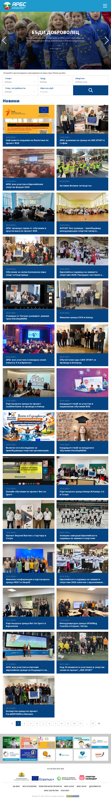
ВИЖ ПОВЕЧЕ (55, 48)
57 (93, 723)
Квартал (80, 78)
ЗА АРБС (16, 786)
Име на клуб (46, 88)
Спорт (8, 78)
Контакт (65, 790)
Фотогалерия (29, 786)
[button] (107, 40)
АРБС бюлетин (51, 790)
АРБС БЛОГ (69, 786)
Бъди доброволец (55, 32)
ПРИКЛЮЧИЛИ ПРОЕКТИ (50, 786)
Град (42, 78)
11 (80, 723)
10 (74, 723)
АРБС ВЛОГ (82, 786)
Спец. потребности (15, 88)
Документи (95, 786)
